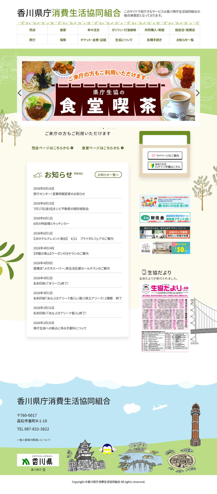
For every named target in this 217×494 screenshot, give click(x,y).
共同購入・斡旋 (154, 30)
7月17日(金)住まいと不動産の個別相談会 (51, 234)
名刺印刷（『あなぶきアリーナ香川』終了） (50, 338)
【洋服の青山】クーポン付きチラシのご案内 (51, 279)
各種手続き (154, 40)
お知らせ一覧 (185, 40)
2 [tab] (108, 128)
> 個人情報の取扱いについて (34, 445)
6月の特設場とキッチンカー (42, 249)
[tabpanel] (108, 91)
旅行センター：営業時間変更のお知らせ (49, 219)
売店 (32, 30)
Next (196, 91)
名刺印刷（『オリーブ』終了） (41, 309)
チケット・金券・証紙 (93, 40)
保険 (63, 40)
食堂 (63, 30)
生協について (124, 40)
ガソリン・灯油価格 (124, 30)
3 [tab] (113, 128)
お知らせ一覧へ (118, 200)
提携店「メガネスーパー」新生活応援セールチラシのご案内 (62, 294)
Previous (19, 91)
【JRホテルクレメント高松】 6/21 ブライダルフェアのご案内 (65, 264)
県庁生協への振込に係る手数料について (50, 354)
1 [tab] (103, 128)
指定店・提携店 (185, 30)
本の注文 (93, 30)
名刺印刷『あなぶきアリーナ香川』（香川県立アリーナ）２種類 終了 (68, 324)
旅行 (32, 40)
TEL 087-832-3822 (33, 434)
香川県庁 (69, 12)
